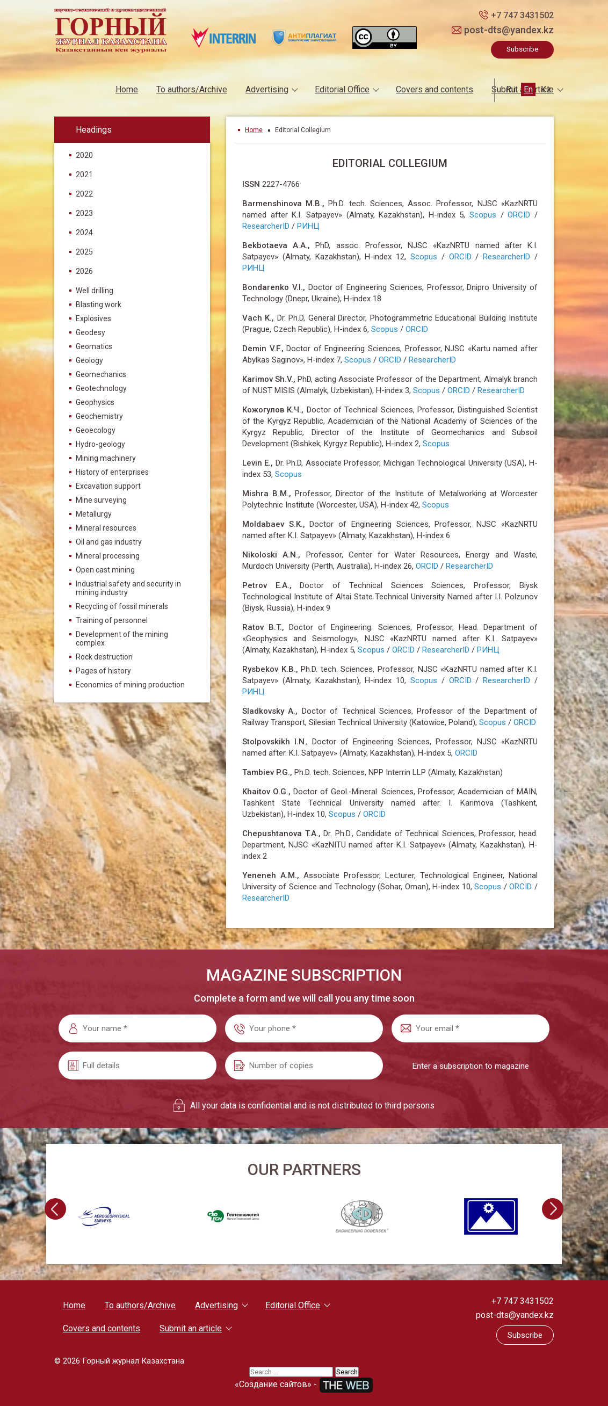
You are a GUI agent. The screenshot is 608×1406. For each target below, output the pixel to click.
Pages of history (103, 670)
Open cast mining (105, 570)
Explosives (93, 318)
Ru (511, 89)
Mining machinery (106, 458)
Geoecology (95, 430)
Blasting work (98, 304)
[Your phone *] (304, 1028)
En (528, 89)
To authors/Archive (191, 89)
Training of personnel (112, 620)
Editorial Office (342, 89)
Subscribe (522, 49)
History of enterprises (112, 472)
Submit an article (191, 1328)
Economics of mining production (130, 684)
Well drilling (94, 290)
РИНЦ (308, 225)
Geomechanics (101, 374)
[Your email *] (470, 1028)
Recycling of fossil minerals (122, 606)
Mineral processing (108, 556)
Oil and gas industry (109, 542)
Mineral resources (106, 528)
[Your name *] (137, 1028)
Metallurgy (94, 514)
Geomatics (94, 346)
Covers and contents (434, 89)
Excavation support (108, 486)
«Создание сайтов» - (304, 1384)
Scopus (482, 214)
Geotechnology (101, 388)
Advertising (266, 89)
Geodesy (90, 332)
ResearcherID (265, 225)
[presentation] (54, 1208)
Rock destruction (104, 657)
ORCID (519, 214)
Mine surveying (101, 500)
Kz (546, 89)
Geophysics (95, 402)
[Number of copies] (304, 1065)
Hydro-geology (100, 444)
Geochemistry (99, 416)
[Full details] (137, 1065)
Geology (89, 360)
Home (126, 89)
